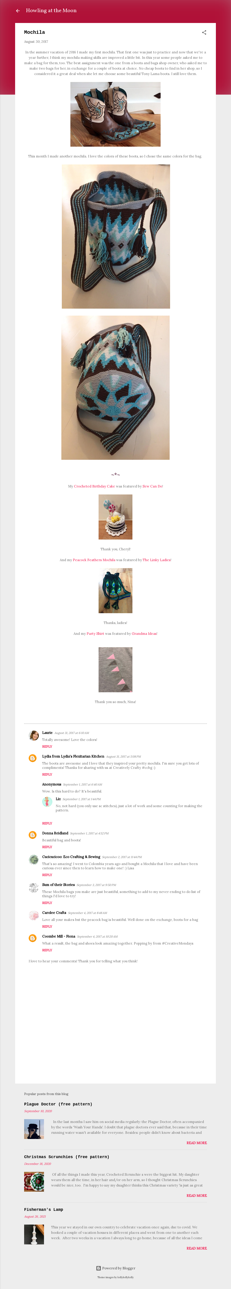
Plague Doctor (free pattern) (58, 1104)
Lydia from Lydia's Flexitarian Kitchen (73, 756)
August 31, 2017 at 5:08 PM (123, 756)
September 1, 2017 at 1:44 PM (81, 799)
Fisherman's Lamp (43, 1209)
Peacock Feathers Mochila (94, 560)
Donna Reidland (55, 833)
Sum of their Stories (58, 885)
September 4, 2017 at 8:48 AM (87, 913)
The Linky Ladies (157, 560)
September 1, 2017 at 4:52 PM (89, 833)
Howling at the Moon (51, 11)
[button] (204, 33)
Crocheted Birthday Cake (94, 486)
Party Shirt (95, 633)
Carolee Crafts (54, 913)
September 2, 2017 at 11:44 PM (122, 857)
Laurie (47, 733)
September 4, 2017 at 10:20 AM (97, 936)
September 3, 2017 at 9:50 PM (96, 885)
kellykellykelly (126, 1277)
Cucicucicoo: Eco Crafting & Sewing (71, 857)
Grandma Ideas (144, 633)
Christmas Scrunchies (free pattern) (66, 1157)
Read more (197, 1143)
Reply (47, 747)
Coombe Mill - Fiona (58, 936)
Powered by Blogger (115, 1268)
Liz (58, 799)
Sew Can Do (152, 486)
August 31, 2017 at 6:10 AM (71, 733)
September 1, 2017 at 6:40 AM (82, 784)
